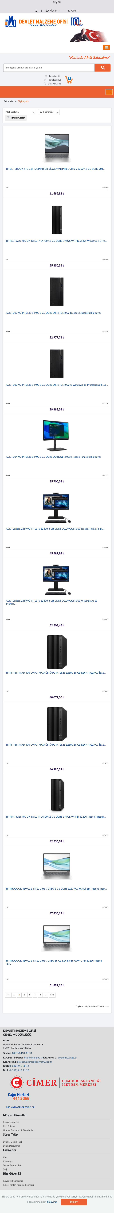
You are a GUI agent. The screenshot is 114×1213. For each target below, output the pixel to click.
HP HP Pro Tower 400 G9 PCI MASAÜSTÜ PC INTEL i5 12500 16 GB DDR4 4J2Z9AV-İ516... (56, 673)
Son (52, 995)
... (14, 995)
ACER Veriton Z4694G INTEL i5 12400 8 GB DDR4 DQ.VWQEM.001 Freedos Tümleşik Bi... (55, 529)
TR (54, 2)
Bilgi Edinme (9, 1126)
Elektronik (8, 101)
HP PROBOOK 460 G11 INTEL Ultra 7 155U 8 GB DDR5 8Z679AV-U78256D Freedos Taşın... (56, 889)
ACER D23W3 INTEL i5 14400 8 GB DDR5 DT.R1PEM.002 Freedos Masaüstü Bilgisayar (53, 313)
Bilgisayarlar (23, 101)
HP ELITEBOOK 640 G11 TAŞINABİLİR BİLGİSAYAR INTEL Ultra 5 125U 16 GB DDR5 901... (55, 169)
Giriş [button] (73, 10)
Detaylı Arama (52, 84)
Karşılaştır (52, 80)
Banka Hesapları (11, 1122)
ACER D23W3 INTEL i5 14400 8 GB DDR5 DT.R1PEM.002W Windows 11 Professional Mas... (57, 385)
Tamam (74, 1202)
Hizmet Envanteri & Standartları (18, 1130)
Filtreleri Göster (16, 118)
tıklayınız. (52, 1202)
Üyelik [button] (52, 10)
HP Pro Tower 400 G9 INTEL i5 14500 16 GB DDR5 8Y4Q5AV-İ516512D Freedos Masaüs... (56, 817)
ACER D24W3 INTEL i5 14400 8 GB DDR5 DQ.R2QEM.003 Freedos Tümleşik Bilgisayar (53, 457)
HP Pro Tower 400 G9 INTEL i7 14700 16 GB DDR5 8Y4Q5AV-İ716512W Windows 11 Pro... (56, 241)
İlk (8, 995)
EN (59, 2)
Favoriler (52, 76)
